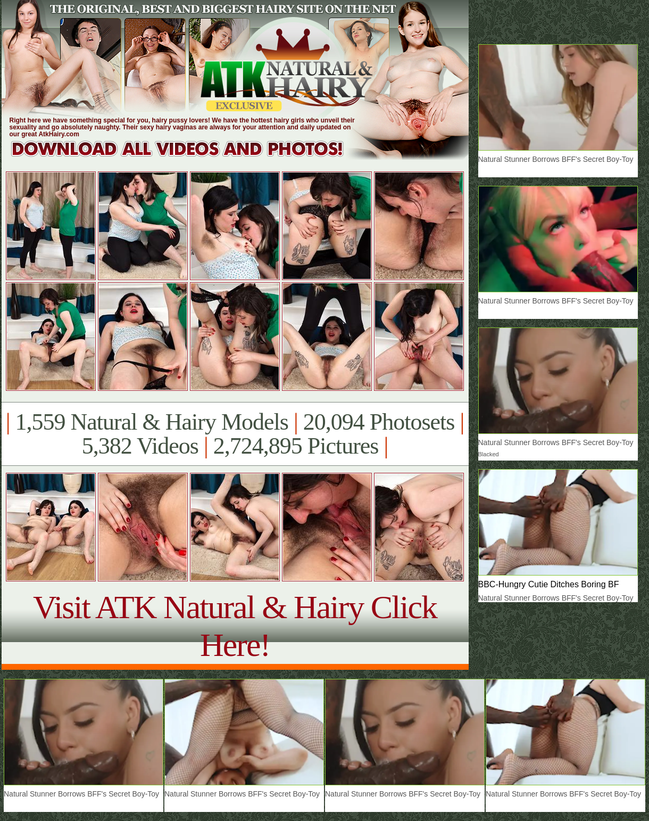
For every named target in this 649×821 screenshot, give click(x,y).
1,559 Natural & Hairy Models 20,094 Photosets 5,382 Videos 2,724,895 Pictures (235, 434)
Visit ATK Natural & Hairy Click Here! (235, 626)
